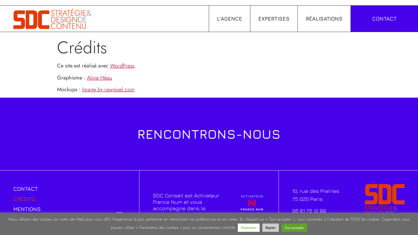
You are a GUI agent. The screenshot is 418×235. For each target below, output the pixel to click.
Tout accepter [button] (294, 227)
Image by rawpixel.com (108, 89)
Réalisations (324, 18)
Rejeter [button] (271, 227)
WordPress (122, 66)
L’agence (229, 18)
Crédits (24, 199)
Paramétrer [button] (248, 227)
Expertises (274, 18)
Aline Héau (99, 78)
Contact (25, 189)
